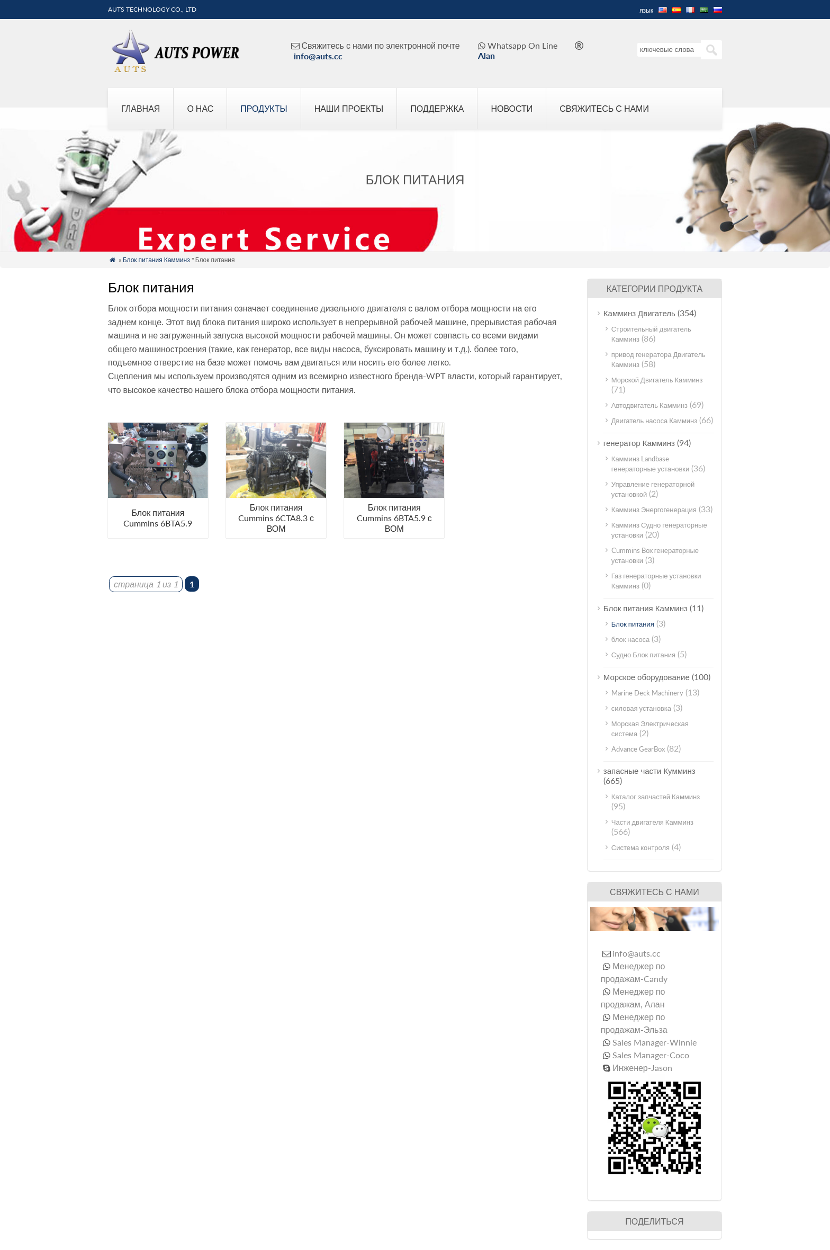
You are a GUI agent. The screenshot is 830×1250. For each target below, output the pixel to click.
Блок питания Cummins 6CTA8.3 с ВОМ (276, 517)
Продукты (263, 108)
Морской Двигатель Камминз (657, 380)
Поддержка (437, 108)
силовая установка (641, 708)
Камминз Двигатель (639, 313)
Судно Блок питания (643, 654)
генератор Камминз (639, 443)
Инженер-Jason (642, 1067)
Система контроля (640, 847)
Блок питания (632, 624)
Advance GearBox (638, 749)
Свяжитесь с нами (604, 108)
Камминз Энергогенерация (654, 509)
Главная (140, 108)
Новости (512, 108)
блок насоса (630, 639)
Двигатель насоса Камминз (654, 420)
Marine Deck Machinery (647, 693)
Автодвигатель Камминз (649, 405)
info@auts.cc (318, 56)
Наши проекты (349, 108)
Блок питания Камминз (156, 260)
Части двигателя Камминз (652, 822)
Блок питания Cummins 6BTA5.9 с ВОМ (394, 517)
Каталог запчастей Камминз (655, 796)
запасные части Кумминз (649, 770)
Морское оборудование (646, 677)
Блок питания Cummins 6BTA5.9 (157, 517)
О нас (200, 108)
